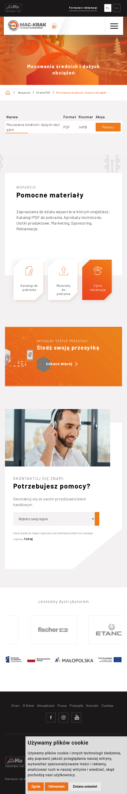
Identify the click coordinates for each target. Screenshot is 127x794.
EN (117, 8)
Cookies (108, 705)
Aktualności (46, 705)
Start (15, 705)
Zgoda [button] (35, 786)
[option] (55, 629)
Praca (62, 705)
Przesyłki (76, 705)
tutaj (28, 539)
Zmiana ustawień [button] (85, 786)
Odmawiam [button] (56, 786)
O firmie (28, 705)
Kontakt (92, 705)
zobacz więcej (62, 363)
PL (108, 8)
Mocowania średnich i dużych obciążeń (81, 92)
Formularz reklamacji (83, 7)
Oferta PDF (43, 92)
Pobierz (108, 127)
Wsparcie (24, 92)
